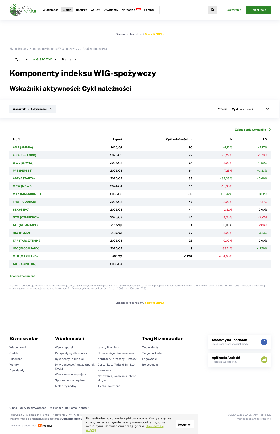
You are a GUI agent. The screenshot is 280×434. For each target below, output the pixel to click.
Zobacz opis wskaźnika (253, 129)
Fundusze (81, 9)
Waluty (95, 9)
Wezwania (104, 370)
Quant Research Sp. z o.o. (75, 418)
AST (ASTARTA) (24, 178)
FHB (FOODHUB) (24, 201)
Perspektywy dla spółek (71, 353)
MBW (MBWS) (23, 186)
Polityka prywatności (32, 407)
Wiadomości (51, 9)
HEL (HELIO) (21, 232)
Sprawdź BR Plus (154, 34)
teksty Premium (108, 347)
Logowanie (234, 9)
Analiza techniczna (22, 276)
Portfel (149, 9)
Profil (16, 139)
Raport (117, 139)
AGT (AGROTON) (24, 264)
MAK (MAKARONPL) (27, 194)
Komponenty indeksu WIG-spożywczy (54, 48)
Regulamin (56, 407)
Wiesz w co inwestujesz (70, 374)
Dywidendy (110, 9)
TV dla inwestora (109, 386)
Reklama (71, 407)
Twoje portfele (152, 353)
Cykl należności (177, 139)
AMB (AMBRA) (23, 147)
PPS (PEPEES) (22, 170)
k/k (265, 139)
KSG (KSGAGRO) (24, 155)
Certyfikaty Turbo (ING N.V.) (116, 364)
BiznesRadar (17, 48)
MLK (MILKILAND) (25, 256)
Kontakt (84, 407)
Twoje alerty (150, 347)
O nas (13, 407)
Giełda (67, 9)
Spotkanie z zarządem (70, 380)
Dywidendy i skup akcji (70, 359)
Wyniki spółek (64, 347)
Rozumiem (185, 424)
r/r (230, 139)
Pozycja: (244, 109)
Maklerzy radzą (65, 386)
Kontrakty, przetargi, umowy (117, 359)
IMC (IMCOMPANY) (26, 248)
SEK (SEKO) (21, 209)
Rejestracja (258, 9)
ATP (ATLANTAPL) (25, 225)
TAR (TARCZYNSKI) (26, 240)
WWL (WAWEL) (23, 163)
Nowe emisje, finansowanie (116, 353)
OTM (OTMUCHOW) (27, 217)
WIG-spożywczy (124, 73)
